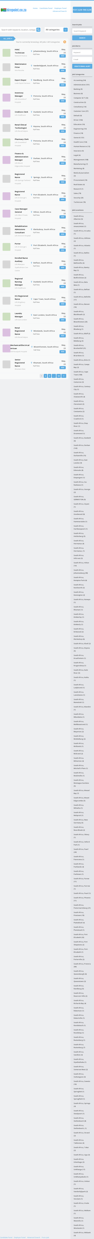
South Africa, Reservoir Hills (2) (80, 994)
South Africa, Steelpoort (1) (79, 1112)
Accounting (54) (80, 80)
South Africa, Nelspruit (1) (79, 813)
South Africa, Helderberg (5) (79, 534)
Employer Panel (60, 8)
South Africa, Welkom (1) (82, 1212)
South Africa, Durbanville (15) (80, 454)
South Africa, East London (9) (80, 461)
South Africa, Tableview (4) (79, 1141)
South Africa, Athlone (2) (82, 239)
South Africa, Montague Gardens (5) (81, 783)
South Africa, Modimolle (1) (79, 774)
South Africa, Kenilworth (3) (79, 586)
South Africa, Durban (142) (82, 446)
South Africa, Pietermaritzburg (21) (82, 906)
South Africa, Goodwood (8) (79, 512)
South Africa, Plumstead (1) (79, 928)
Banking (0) (78, 89)
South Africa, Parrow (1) (82, 887)
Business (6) (78, 93)
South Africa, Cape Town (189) (81, 373)
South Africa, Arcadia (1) (82, 232)
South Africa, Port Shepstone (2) (81, 943)
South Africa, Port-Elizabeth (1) (81, 950)
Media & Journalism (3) (81, 174)
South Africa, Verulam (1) (79, 1197)
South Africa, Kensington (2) (79, 593)
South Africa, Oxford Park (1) (82, 843)
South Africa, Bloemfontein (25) (80, 320)
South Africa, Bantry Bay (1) (81, 268)
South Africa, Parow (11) (81, 880)
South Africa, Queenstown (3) (80, 979)
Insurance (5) (79, 151)
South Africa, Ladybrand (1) (79, 686)
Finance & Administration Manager (21, 156)
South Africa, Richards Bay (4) (80, 1001)
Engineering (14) (80, 129)
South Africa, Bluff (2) (82, 333)
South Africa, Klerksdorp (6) (79, 637)
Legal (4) (77, 155)
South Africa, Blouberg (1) (79, 327)
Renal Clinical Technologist (21, 126)
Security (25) (78, 198)
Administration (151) (81, 85)
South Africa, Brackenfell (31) (80, 346)
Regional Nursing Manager (19, 281)
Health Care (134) (80, 142)
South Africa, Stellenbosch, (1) (80, 1126)
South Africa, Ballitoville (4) (79, 261)
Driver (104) (78, 120)
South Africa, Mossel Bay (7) (82, 791)
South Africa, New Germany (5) (81, 821)
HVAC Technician (19, 51)
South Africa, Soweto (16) (82, 1082)
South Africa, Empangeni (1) (79, 476)
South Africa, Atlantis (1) (82, 246)
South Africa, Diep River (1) (81, 424)
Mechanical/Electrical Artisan (19, 347)
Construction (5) (80, 102)
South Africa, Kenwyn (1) (82, 600)
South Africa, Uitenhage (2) (79, 1160)
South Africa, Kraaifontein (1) (80, 656)
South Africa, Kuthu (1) (81, 678)
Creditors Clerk (21, 112)
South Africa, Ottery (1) (81, 835)
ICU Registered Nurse (21, 297)
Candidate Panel (46, 8)
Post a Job (45, 1237)
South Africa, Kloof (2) (82, 643)
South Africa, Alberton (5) (79, 217)
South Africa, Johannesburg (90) (81, 571)
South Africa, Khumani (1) (79, 608)
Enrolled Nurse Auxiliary (21, 259)
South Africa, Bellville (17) (82, 298)
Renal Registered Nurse (20, 331)
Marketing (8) (79, 168)
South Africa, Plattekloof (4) (79, 921)
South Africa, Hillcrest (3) (79, 556)
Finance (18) (78, 133)
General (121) (79, 137)
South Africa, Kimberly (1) (79, 623)
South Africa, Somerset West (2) (81, 1068)
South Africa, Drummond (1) (79, 432)
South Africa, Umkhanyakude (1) (81, 1175)
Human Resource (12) (82, 146)
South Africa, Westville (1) (79, 1219)
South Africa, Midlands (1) (79, 744)
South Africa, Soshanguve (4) (80, 1075)
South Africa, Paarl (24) (81, 850)
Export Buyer (20, 80)
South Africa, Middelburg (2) (79, 737)
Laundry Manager (19, 315)
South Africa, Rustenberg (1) (79, 1038)
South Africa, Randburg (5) (79, 987)
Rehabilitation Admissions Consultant (21, 229)
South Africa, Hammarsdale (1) (80, 520)
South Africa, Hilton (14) (81, 564)
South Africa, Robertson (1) (79, 1009)
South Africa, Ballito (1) (81, 254)
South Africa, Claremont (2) (79, 402)
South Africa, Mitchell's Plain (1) (81, 766)
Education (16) (79, 124)
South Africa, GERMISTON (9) (80, 498)
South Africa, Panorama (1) (79, 858)
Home (35, 8)
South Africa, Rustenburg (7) (79, 1046)
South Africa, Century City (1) (82, 387)
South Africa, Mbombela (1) (79, 715)
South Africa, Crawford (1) (79, 417)
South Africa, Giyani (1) (81, 505)
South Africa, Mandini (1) (82, 708)
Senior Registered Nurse (20, 362)
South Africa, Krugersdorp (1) (80, 664)
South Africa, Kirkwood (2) (79, 630)
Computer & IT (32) (81, 98)
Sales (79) (77, 193)
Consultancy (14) (80, 107)
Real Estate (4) (79, 184)
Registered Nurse (20, 175)
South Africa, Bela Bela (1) (81, 283)
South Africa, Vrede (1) (81, 1204)
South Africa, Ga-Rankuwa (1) (80, 483)
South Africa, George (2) (82, 490)
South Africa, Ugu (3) (82, 1155)
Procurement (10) (80, 180)
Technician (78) (80, 202)
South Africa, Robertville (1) (79, 1016)
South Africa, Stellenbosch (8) (80, 1119)
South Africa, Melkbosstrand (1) (81, 722)
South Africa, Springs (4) (82, 1104)
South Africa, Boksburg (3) (79, 339)
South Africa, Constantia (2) (79, 410)
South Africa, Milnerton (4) (79, 759)
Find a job (87, 10)
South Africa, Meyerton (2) (79, 730)
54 (58, 376)
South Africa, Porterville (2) (79, 957)
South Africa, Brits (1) (82, 360)
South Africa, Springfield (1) (79, 1097)
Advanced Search (60, 11)
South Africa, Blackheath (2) (79, 313)
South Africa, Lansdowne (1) (79, 693)
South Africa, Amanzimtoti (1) (80, 224)
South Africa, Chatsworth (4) (79, 395)
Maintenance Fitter (20, 65)
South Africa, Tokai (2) (81, 1148)
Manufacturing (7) (81, 164)
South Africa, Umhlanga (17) (79, 1168)
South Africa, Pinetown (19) (79, 913)
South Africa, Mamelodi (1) (79, 700)
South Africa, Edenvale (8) (79, 468)
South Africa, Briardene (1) (79, 354)
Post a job (77, 10)
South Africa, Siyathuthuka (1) (80, 1060)
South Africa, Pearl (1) (82, 893)
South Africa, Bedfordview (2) (80, 276)
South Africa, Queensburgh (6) (80, 972)
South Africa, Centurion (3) (79, 380)
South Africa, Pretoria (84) (82, 965)
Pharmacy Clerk (22, 139)
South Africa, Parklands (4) (79, 865)
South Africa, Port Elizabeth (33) (81, 935)
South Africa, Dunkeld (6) (82, 439)
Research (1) (78, 189)
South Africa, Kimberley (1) (79, 615)
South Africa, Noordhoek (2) (79, 828)
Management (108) (81, 159)
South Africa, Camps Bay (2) (81, 365)
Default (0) (78, 115)
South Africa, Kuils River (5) (81, 671)
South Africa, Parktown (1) (79, 872)
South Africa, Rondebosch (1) (80, 1023)
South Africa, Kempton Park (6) (80, 578)
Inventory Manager (19, 94)
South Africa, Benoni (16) (82, 305)
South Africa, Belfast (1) (82, 290)
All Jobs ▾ (7, 38)
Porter (18, 243)
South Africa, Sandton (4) (79, 1053)
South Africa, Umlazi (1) (82, 1182)
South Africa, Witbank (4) (82, 1234)
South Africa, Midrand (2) (79, 752)
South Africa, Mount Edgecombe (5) (81, 799)
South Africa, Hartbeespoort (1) (81, 527)
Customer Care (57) (81, 111)
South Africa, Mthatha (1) (79, 806)
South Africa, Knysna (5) (82, 649)
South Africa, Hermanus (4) (79, 542)
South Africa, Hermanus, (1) (79, 549)
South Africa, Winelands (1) (79, 1226)
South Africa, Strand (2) (82, 1134)
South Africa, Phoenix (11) (82, 899)
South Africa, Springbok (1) (79, 1090)
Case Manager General (21, 210)
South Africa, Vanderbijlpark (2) (81, 1190)
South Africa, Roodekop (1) (79, 1031)
